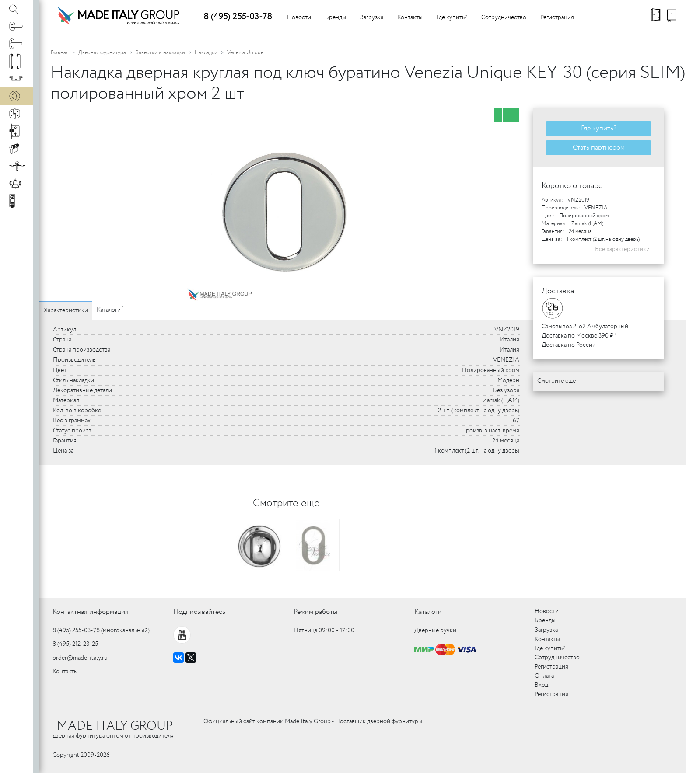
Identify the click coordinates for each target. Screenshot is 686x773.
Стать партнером (599, 148)
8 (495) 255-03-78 (237, 16)
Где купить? (452, 17)
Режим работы (315, 612)
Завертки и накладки (160, 52)
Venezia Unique (245, 52)
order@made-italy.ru (80, 658)
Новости (299, 17)
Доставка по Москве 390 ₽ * (579, 335)
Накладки (206, 52)
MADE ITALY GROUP (115, 726)
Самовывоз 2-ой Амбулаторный (585, 326)
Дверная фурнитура (102, 52)
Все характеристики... (625, 249)
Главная (60, 52)
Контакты (410, 17)
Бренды (335, 17)
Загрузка (371, 17)
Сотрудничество (503, 17)
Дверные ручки (435, 630)
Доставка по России (569, 345)
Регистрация (557, 17)
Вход (541, 685)
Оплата (544, 676)
